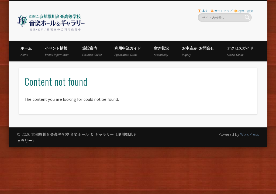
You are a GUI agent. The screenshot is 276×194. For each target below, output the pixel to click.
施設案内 (92, 51)
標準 (241, 11)
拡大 (250, 11)
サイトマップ (223, 11)
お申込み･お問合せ (198, 51)
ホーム (26, 51)
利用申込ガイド (128, 51)
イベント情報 (57, 51)
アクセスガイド (240, 51)
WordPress (249, 134)
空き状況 (161, 51)
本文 (205, 11)
